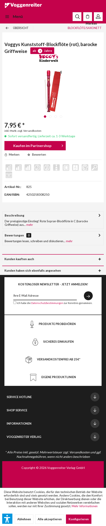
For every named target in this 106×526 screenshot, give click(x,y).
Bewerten (36, 154)
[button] (7, 519)
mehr (29, 224)
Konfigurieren (79, 519)
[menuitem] (13, 16)
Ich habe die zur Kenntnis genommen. (54, 303)
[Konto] (98, 16)
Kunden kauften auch (19, 259)
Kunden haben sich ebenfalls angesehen (32, 270)
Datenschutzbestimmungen (47, 303)
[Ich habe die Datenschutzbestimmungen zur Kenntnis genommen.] (14, 302)
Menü (14, 16)
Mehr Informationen (85, 506)
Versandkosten (79, 452)
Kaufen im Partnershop (38, 145)
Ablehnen (24, 519)
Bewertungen (14, 235)
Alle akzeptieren (50, 519)
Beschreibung (14, 215)
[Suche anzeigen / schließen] (77, 16)
